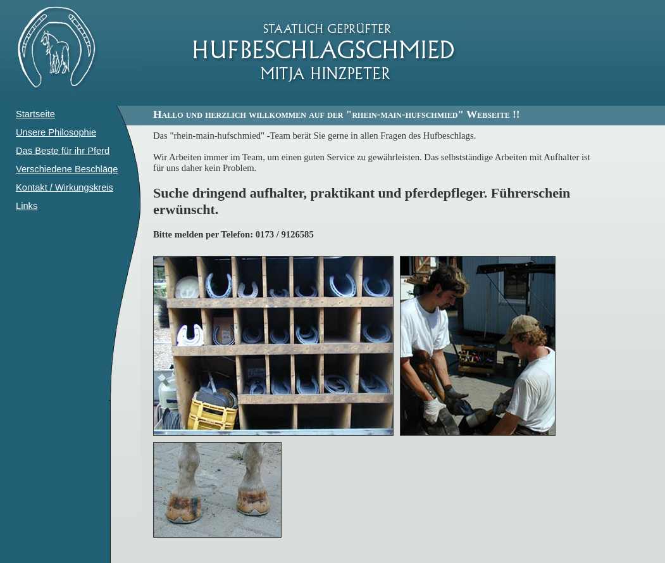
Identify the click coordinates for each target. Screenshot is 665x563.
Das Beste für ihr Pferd (62, 151)
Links (26, 206)
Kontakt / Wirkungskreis (64, 187)
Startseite (35, 114)
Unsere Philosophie (56, 132)
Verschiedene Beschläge (67, 169)
